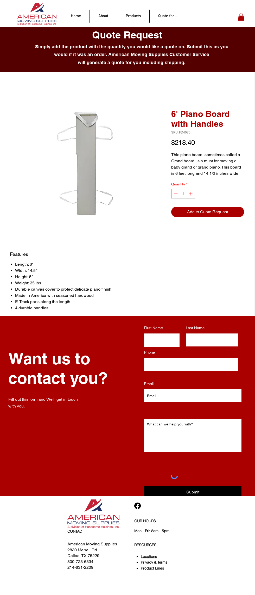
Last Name (195, 328)
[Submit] (192, 492)
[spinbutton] (183, 193)
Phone (149, 352)
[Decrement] (175, 193)
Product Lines (152, 568)
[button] (241, 17)
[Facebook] (137, 506)
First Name (153, 328)
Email (149, 384)
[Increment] (191, 193)
